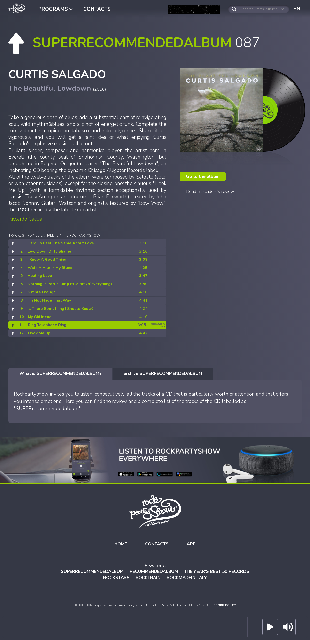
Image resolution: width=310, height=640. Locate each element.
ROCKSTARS (116, 577)
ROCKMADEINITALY (187, 577)
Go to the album (203, 176)
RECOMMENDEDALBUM (154, 571)
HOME (120, 544)
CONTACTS (97, 9)
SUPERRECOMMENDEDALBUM (92, 571)
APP (191, 544)
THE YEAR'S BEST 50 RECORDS (216, 571)
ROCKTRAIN (148, 577)
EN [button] (296, 8)
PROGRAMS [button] (55, 9)
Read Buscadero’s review (210, 191)
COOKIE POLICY (224, 605)
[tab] (60, 374)
